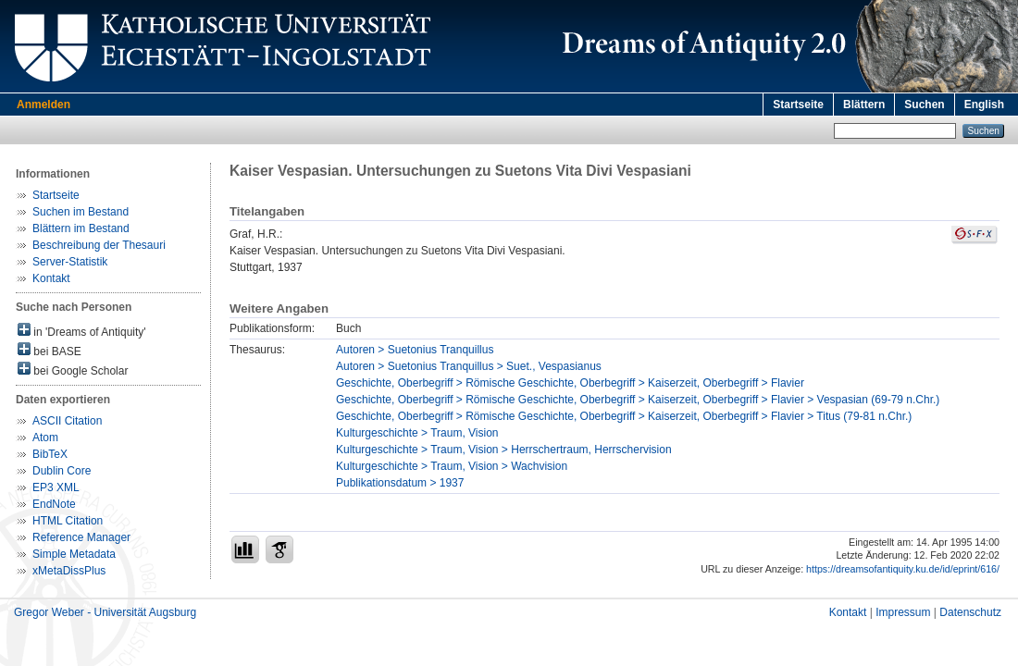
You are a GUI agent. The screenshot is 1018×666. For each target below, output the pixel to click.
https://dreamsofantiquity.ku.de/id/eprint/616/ (902, 568)
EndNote (54, 504)
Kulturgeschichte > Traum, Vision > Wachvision (451, 466)
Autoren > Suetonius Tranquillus (414, 349)
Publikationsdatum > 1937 (400, 482)
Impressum (902, 612)
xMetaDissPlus (69, 570)
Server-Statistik (69, 261)
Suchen (924, 104)
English (984, 104)
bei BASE (49, 350)
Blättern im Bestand (81, 228)
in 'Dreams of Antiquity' (82, 331)
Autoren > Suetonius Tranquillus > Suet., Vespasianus (469, 366)
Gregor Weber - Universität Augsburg (105, 612)
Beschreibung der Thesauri (99, 245)
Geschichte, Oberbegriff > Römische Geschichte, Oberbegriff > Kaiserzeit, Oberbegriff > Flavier (570, 382)
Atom (45, 437)
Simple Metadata (74, 554)
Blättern (864, 104)
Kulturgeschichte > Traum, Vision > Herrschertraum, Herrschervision (504, 449)
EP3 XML (56, 487)
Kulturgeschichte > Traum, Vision (417, 432)
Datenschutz (970, 612)
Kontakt (51, 278)
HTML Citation (67, 520)
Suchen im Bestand (80, 211)
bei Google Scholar (73, 369)
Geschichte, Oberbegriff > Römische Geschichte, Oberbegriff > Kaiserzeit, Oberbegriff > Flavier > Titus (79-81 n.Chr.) (624, 416)
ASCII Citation (67, 420)
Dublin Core (61, 470)
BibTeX (50, 454)
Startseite (798, 104)
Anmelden (43, 104)
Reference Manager (81, 537)
